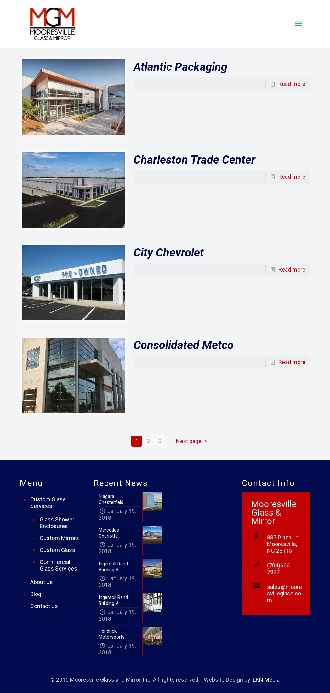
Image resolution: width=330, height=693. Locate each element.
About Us (41, 582)
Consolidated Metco (184, 345)
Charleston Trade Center (194, 159)
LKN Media (266, 679)
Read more (291, 84)
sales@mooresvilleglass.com (284, 593)
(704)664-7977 (279, 568)
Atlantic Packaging (180, 67)
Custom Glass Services (48, 502)
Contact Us (44, 606)
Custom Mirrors (59, 538)
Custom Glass (57, 550)
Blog (35, 594)
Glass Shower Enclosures (57, 522)
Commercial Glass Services (58, 565)
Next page (192, 441)
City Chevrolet (169, 252)
